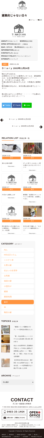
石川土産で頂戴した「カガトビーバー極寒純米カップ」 (32, 228)
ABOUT (4, 434)
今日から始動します (8, 194)
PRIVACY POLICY (36, 436)
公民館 (7, 276)
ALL (6, 250)
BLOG (36, 434)
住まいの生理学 (10, 270)
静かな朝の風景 (7, 163)
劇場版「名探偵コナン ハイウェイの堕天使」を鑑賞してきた (32, 197)
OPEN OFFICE (21, 434)
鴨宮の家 (8, 312)
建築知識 (8, 297)
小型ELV (8, 286)
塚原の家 (8, 281)
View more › (11, 166)
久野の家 (8, 265)
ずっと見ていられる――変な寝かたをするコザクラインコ (32, 165)
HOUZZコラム (10, 255)
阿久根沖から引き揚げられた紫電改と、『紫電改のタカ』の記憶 (11, 228)
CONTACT (17, 436)
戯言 (5, 64)
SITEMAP (25, 436)
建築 (6, 291)
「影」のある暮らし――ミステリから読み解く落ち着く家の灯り (23, 338)
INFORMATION (6, 436)
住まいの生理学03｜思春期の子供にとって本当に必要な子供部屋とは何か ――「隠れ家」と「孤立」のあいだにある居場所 (23, 351)
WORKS (11, 434)
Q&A (29, 434)
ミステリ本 (9, 260)
